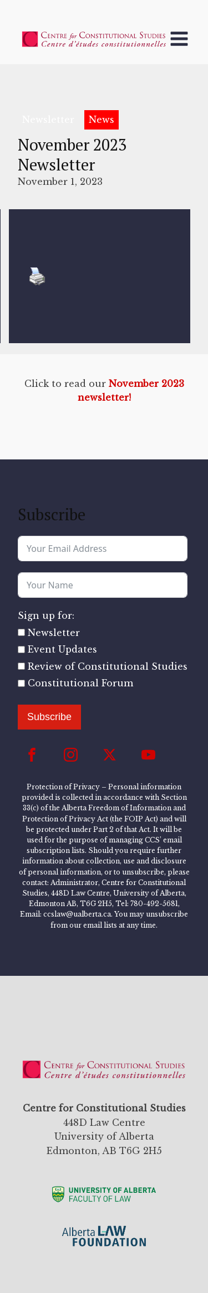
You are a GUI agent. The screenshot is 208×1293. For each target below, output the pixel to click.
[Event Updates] (21, 649)
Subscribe (49, 716)
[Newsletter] (21, 632)
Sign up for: (46, 615)
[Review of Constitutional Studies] (21, 666)
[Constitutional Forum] (21, 683)
